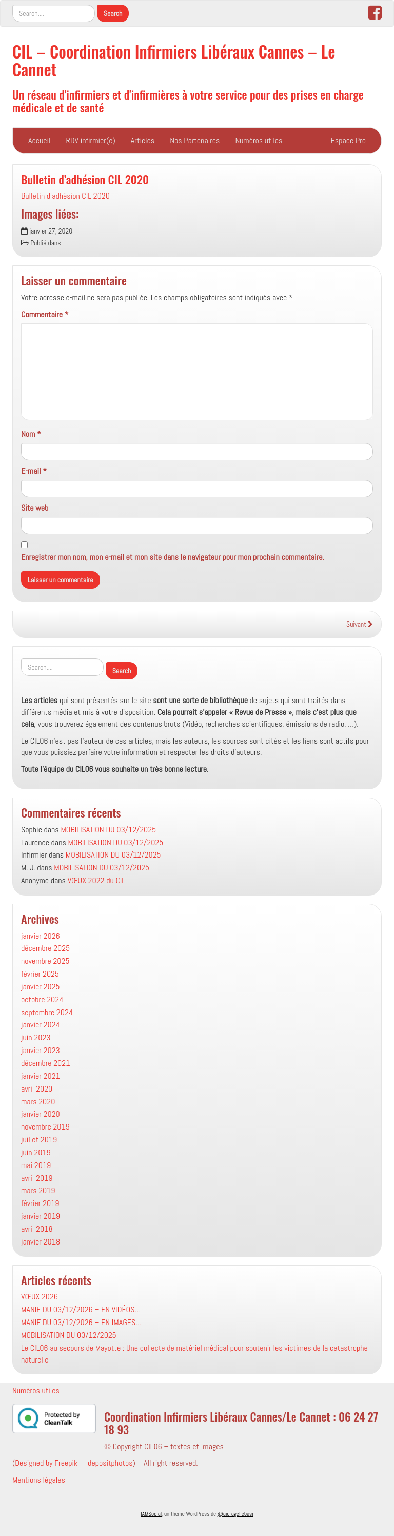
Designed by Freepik (46, 1462)
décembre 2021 (45, 1063)
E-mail (34, 470)
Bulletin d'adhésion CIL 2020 (65, 195)
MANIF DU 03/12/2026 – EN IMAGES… (81, 1322)
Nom (31, 434)
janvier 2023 (40, 1050)
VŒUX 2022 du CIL (96, 880)
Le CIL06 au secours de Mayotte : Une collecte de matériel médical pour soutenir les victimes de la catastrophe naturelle (194, 1354)
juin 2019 (36, 1152)
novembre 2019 (45, 1126)
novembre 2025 (45, 961)
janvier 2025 (40, 986)
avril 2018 (37, 1228)
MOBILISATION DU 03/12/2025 (108, 829)
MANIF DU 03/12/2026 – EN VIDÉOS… (81, 1309)
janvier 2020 (40, 1114)
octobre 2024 (42, 999)
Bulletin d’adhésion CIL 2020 (85, 178)
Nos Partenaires (195, 140)
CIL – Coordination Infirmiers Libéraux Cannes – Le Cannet (173, 60)
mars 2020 (38, 1101)
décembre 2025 (45, 948)
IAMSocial (151, 1514)
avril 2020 (36, 1088)
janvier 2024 (40, 1024)
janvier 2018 (40, 1241)
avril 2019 (36, 1178)
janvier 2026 (40, 935)
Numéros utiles (258, 140)
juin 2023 (36, 1037)
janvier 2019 (40, 1216)
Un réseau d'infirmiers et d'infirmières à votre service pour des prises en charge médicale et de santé (188, 100)
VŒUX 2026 (39, 1296)
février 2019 (40, 1203)
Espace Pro (348, 140)
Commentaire (44, 314)
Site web (34, 507)
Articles (142, 140)
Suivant (359, 624)
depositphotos (110, 1462)
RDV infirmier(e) (90, 140)
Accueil (39, 140)
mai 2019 (36, 1165)
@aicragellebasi (235, 1514)
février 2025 (40, 973)
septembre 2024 (47, 1012)
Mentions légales (38, 1479)
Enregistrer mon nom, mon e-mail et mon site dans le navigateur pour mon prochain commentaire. (172, 557)
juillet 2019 (39, 1139)
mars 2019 (38, 1190)
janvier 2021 (40, 1076)
